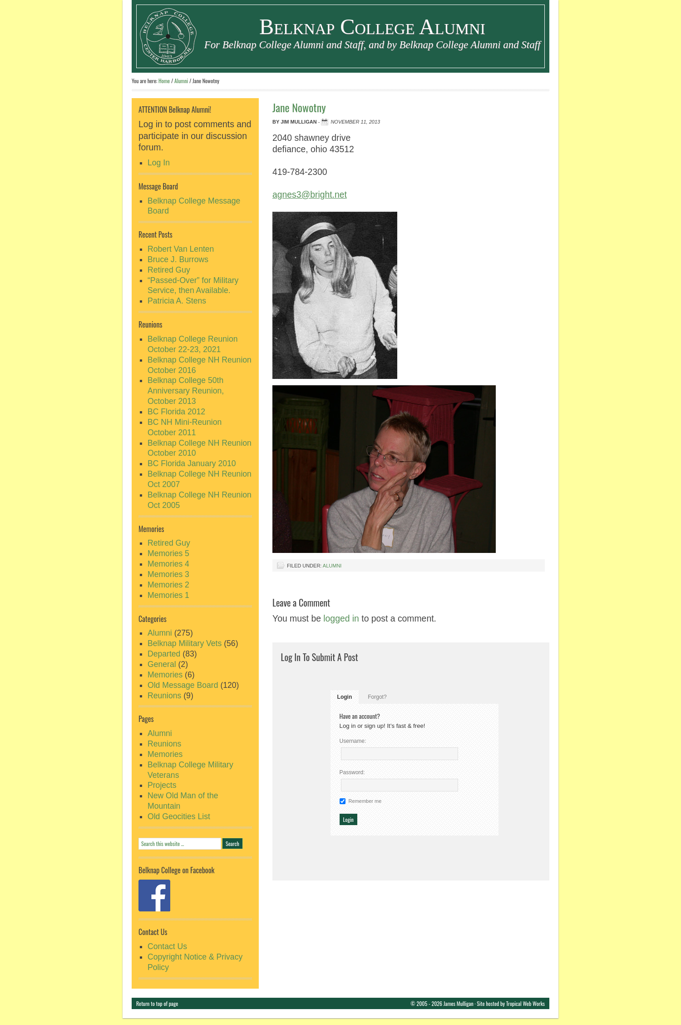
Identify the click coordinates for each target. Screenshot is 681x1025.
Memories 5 (168, 553)
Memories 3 (168, 574)
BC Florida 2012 (176, 411)
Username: (353, 741)
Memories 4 (168, 563)
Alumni (332, 565)
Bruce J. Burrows (178, 259)
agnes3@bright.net (309, 194)
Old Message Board (183, 685)
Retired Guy (169, 269)
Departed (164, 653)
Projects (162, 785)
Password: (352, 772)
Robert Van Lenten (181, 249)
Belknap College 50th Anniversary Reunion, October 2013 (186, 391)
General (162, 664)
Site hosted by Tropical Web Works (511, 1003)
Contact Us (167, 946)
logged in (341, 618)
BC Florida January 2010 (192, 463)
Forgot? (377, 697)
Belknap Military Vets (185, 643)
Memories (165, 674)
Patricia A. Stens (177, 300)
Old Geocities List (179, 816)
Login (344, 697)
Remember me (365, 801)
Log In (159, 162)
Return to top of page (157, 1003)
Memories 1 (168, 595)
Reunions (164, 695)
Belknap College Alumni (372, 27)
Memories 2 (168, 584)
